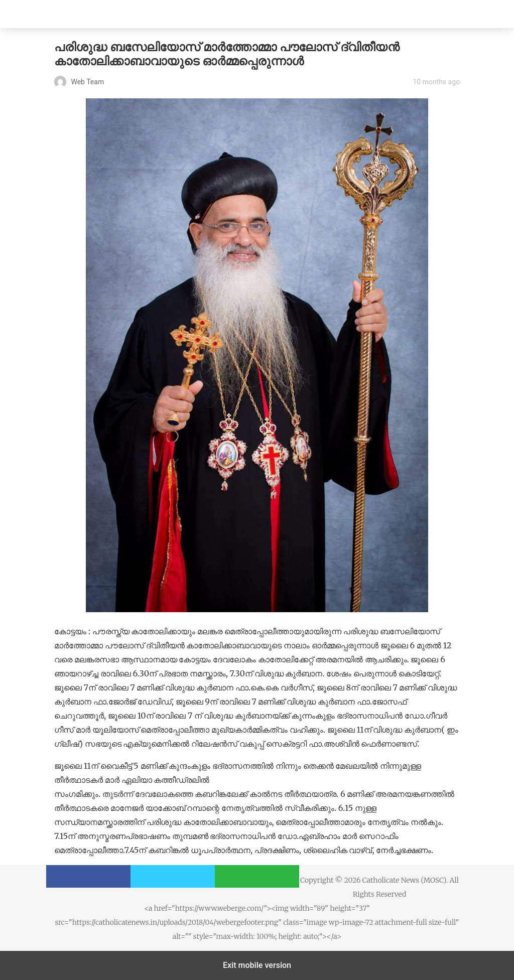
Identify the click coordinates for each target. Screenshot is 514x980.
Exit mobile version (257, 965)
